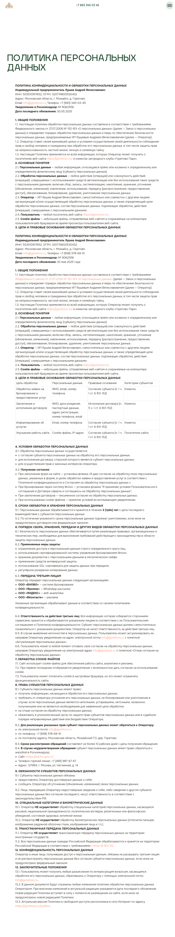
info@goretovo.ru (34, 103)
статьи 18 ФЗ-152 (102, 845)
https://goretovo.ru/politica (32, 906)
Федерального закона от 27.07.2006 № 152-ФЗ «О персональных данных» (63, 279)
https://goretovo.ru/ (59, 158)
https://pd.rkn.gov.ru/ (40, 756)
